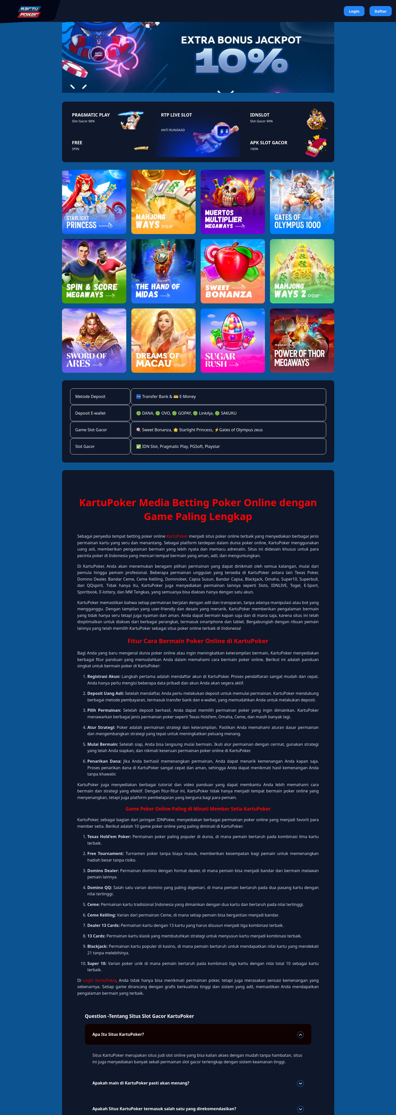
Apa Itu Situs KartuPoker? (198, 1035)
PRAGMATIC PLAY (91, 115)
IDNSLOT (259, 115)
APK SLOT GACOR (268, 142)
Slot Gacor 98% (83, 121)
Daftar (381, 11)
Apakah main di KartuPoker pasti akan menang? (198, 1083)
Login (354, 11)
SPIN (75, 149)
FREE (77, 142)
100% (254, 149)
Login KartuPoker (99, 980)
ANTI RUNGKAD (173, 130)
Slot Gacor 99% (261, 121)
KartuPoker (177, 536)
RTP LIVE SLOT (176, 115)
